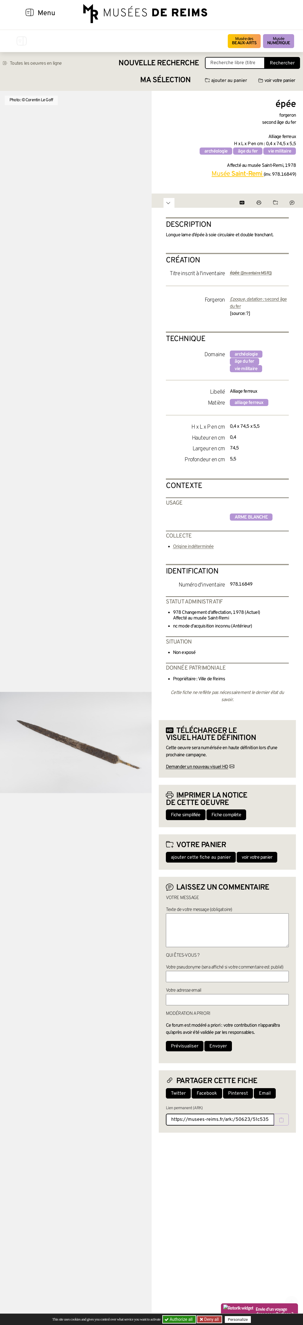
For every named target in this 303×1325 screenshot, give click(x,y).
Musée (278, 41)
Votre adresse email (183, 990)
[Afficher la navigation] (30, 13)
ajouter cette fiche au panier (201, 857)
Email (265, 1093)
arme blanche (251, 517)
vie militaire (279, 151)
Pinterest (238, 1093)
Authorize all (179, 1319)
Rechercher (282, 63)
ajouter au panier (226, 81)
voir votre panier (276, 81)
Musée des (244, 41)
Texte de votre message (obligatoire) (199, 910)
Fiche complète (226, 815)
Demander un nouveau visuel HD (197, 767)
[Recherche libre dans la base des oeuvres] (235, 63)
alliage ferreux (249, 403)
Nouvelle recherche (158, 63)
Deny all (211, 1319)
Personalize (238, 1319)
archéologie (215, 151)
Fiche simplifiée (186, 815)
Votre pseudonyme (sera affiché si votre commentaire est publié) (224, 967)
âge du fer (248, 151)
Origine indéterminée (193, 547)
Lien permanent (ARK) (184, 1108)
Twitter (178, 1093)
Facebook (207, 1093)
